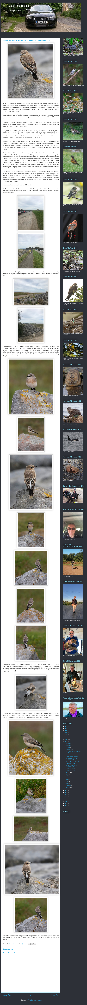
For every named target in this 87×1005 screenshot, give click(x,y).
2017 (66, 792)
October (68, 747)
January (68, 787)
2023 (66, 732)
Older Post (55, 995)
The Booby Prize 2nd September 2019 (71, 769)
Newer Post (7, 995)
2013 (66, 801)
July (67, 775)
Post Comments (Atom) (35, 1000)
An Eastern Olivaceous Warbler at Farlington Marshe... (73, 752)
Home (31, 995)
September (69, 749)
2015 (66, 796)
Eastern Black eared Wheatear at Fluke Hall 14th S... (73, 755)
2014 (66, 799)
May (67, 779)
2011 (66, 805)
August (68, 772)
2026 (66, 726)
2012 (66, 803)
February (68, 785)
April (67, 781)
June (67, 777)
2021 (66, 737)
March (68, 783)
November (69, 745)
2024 (66, 730)
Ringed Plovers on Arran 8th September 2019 (73, 762)
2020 (66, 739)
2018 (66, 790)
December (69, 743)
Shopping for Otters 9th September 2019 (71, 766)
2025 (66, 728)
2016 (66, 794)
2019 (66, 741)
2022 (66, 735)
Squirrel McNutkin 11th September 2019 (71, 759)
